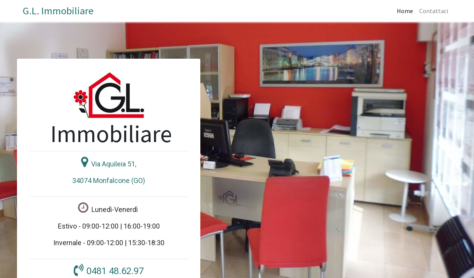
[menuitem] (405, 11)
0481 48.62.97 (115, 271)
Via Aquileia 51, (113, 164)
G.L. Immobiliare (58, 10)
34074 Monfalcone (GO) (108, 180)
